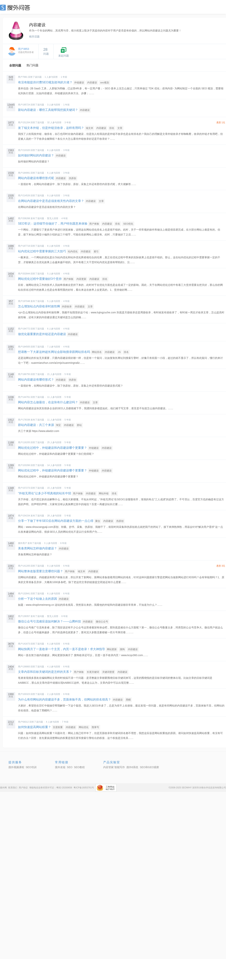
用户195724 (24, 104)
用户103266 (24, 465)
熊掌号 (95, 727)
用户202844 (24, 273)
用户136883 (24, 666)
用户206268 (24, 218)
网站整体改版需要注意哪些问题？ (40, 571)
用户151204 (24, 122)
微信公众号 (102, 621)
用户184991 (24, 173)
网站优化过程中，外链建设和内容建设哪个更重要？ (52, 447)
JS (119, 352)
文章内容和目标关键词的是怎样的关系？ (45, 671)
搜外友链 (60, 767)
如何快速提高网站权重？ (34, 727)
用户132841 (24, 593)
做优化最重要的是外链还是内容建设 (42, 334)
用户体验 (94, 223)
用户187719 (24, 246)
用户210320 (24, 150)
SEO (16, 7)
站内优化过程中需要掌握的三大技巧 (42, 251)
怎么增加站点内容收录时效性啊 (39, 306)
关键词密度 (108, 672)
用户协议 (23, 787)
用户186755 (24, 374)
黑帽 (128, 699)
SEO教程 (79, 767)
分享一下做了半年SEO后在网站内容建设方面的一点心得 (55, 520)
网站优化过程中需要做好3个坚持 (40, 278)
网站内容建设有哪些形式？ (36, 379)
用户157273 (24, 488)
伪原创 (72, 178)
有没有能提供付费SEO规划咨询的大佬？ (45, 82)
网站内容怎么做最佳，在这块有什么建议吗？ (48, 402)
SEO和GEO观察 (149, 767)
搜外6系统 (132, 767)
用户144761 (24, 397)
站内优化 (73, 251)
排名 (111, 128)
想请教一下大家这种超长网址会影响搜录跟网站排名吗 (54, 351)
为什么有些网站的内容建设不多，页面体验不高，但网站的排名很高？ (64, 699)
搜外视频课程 (16, 767)
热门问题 (32, 65)
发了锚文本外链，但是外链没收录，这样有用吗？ (51, 127)
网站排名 (97, 352)
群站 (79, 425)
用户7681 (23, 77)
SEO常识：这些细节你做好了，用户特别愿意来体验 (52, 223)
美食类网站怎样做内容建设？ (37, 548)
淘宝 (58, 425)
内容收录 (67, 306)
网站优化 (84, 727)
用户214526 (24, 195)
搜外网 (3, 787)
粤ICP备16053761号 (84, 787)
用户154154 (24, 515)
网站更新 (112, 649)
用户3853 (23, 48)
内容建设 (92, 82)
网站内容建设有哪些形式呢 (36, 178)
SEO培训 (31, 767)
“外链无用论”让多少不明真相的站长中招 (44, 493)
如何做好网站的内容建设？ (36, 155)
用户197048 (24, 301)
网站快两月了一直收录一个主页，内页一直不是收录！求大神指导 (62, 649)
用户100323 (24, 694)
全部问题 (15, 65)
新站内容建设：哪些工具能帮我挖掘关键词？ (48, 109)
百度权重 (58, 727)
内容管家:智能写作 (114, 767)
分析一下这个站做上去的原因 (37, 598)
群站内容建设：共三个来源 (36, 424)
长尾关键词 (93, 672)
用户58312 (23, 722)
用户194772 (24, 328)
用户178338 (24, 419)
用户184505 (24, 346)
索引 (96, 251)
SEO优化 (128, 223)
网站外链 (104, 493)
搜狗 (122, 649)
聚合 (97, 521)
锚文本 (89, 128)
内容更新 (81, 279)
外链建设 (79, 82)
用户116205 (24, 442)
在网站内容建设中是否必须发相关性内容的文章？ (51, 200)
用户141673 (24, 643)
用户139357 (24, 616)
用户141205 (24, 566)
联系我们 (12, 787)
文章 (119, 128)
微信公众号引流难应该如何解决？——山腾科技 (49, 621)
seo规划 (104, 82)
